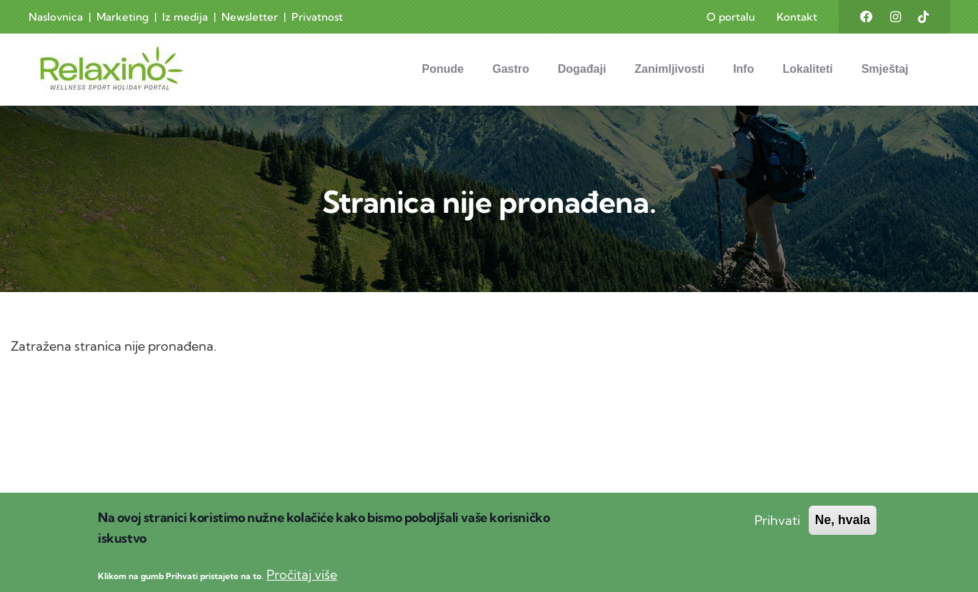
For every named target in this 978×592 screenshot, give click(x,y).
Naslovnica (56, 17)
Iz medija (185, 17)
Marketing (122, 17)
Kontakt (797, 17)
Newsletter (249, 17)
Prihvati (777, 533)
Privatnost (317, 17)
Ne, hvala (842, 533)
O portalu (731, 17)
